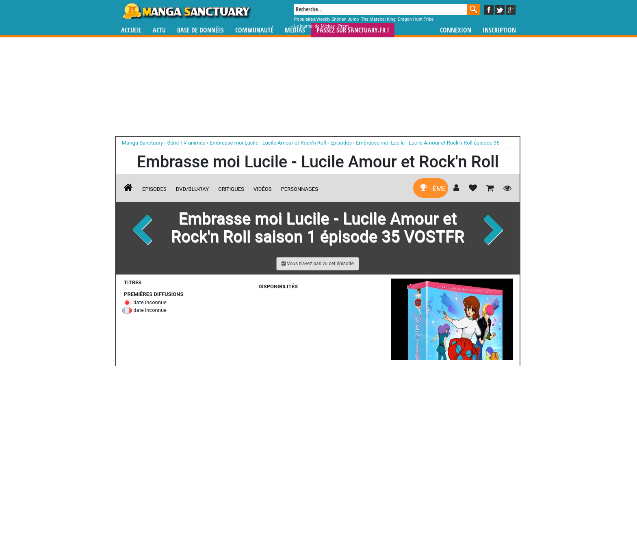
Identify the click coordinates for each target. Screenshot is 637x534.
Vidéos (262, 189)
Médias (295, 30)
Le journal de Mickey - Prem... (323, 26)
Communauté (254, 30)
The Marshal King (378, 19)
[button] (317, 263)
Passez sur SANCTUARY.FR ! (352, 30)
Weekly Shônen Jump (337, 19)
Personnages (299, 189)
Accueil (131, 30)
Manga (186, 11)
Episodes (154, 189)
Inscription (499, 30)
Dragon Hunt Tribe (416, 19)
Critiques (231, 189)
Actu (159, 30)
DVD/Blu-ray (192, 189)
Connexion (455, 30)
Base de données (200, 30)
